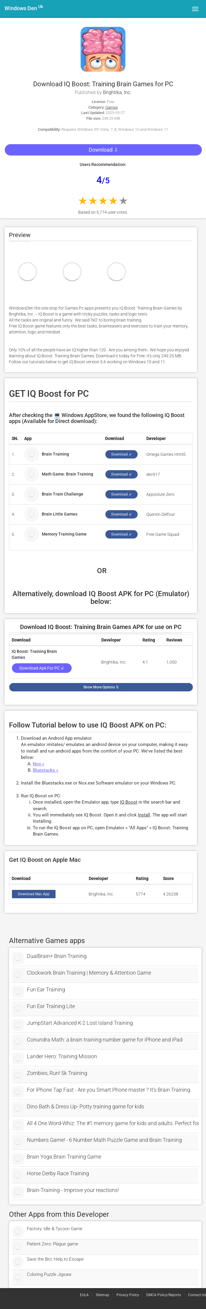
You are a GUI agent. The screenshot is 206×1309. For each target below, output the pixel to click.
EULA (84, 1295)
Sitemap (102, 1295)
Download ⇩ (103, 150)
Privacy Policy (127, 1295)
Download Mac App (34, 894)
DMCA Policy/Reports (163, 1295)
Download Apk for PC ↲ (41, 668)
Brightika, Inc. (117, 92)
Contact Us (197, 1295)
